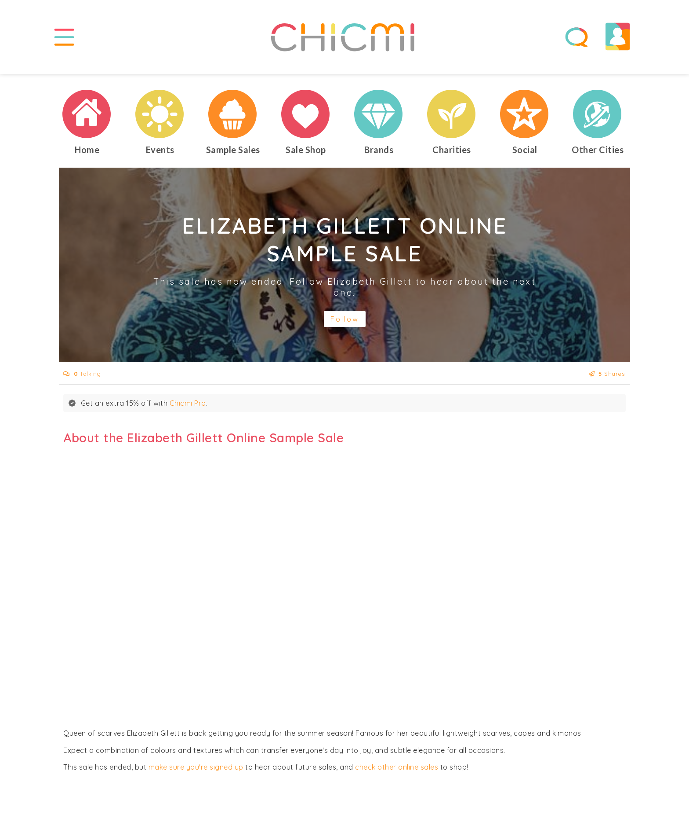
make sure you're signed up (196, 771)
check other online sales (396, 771)
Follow (344, 323)
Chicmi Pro (188, 406)
